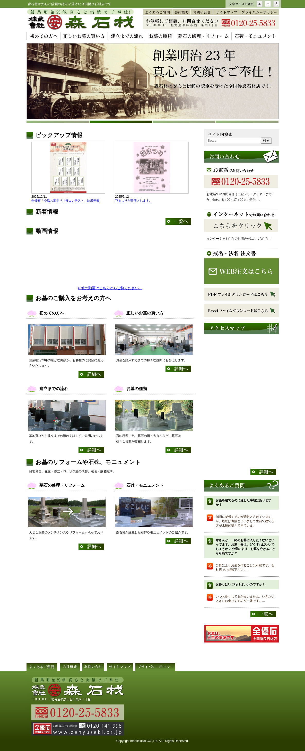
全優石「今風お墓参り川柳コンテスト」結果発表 (65, 200)
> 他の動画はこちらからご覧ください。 (110, 288)
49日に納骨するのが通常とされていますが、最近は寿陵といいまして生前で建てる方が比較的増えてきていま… (245, 521)
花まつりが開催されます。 (133, 200)
